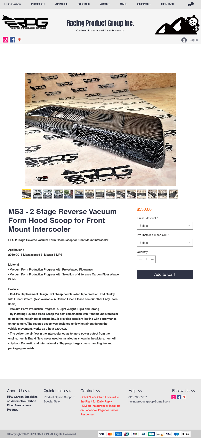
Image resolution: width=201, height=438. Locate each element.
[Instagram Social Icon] (5, 39)
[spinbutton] (146, 259)
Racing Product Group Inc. (100, 23)
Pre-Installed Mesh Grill (153, 234)
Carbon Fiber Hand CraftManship (100, 30)
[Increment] (152, 259)
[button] (191, 4)
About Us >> (18, 390)
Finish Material (147, 218)
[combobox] (165, 226)
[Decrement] (140, 259)
